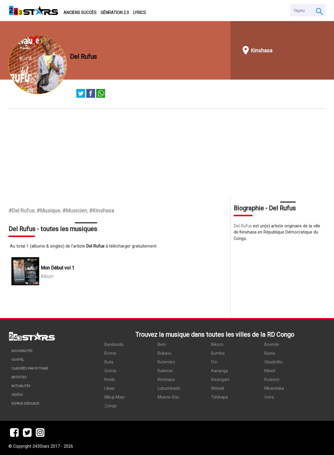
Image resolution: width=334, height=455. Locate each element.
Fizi (214, 362)
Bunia (269, 353)
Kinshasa (261, 50)
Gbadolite (273, 362)
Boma (110, 353)
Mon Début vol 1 (57, 268)
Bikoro (217, 344)
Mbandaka (274, 388)
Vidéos (17, 395)
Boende (271, 344)
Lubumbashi (169, 388)
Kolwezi (271, 379)
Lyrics (139, 12)
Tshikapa (219, 397)
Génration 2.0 (115, 12)
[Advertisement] (167, 152)
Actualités (20, 386)
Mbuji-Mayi (114, 397)
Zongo (110, 406)
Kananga (219, 370)
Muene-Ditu (168, 397)
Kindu (109, 379)
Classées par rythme (29, 368)
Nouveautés (21, 351)
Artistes (18, 377)
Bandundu (113, 344)
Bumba (218, 353)
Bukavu (164, 353)
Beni (162, 344)
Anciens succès (80, 12)
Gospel (17, 360)
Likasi (109, 388)
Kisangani (220, 379)
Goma (110, 370)
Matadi (217, 388)
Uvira (269, 397)
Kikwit (270, 370)
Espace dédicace (25, 404)
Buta (108, 362)
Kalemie (165, 370)
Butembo (166, 362)
